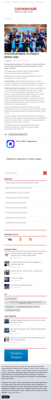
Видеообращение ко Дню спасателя (28, 306)
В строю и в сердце (16, 278)
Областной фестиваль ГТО (18, 134)
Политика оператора (14, 392)
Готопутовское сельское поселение (16, 212)
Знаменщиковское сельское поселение (18, 193)
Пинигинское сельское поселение (16, 202)
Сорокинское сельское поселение (16, 222)
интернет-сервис (11, 298)
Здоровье (23, 2)
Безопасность (40, 2)
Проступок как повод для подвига (21, 285)
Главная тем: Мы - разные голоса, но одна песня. (26, 271)
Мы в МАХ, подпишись (27, 141)
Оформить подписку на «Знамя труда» (23, 159)
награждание (10, 306)
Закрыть (5, 397)
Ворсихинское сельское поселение (16, 207)
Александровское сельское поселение (17, 198)
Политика (7, 2)
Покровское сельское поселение (16, 217)
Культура (31, 2)
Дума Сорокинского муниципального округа (19, 188)
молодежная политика (12, 310)
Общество (15, 2)
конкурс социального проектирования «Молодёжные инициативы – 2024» (25, 302)
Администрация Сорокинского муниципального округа (22, 183)
